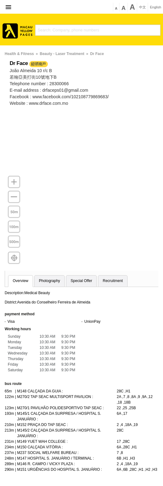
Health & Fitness (19, 54)
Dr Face (97, 54)
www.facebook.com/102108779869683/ (70, 96)
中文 (142, 7)
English (155, 7)
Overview (20, 281)
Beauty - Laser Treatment (62, 54)
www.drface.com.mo (48, 103)
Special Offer (81, 281)
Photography (49, 281)
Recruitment (113, 281)
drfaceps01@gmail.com (65, 90)
